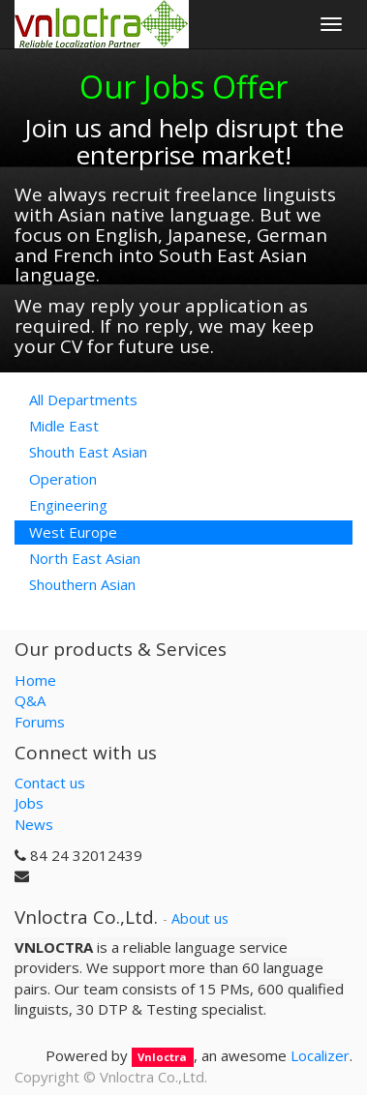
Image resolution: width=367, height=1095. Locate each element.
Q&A (30, 700)
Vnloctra (162, 1057)
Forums (40, 721)
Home (35, 680)
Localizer (320, 1055)
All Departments (83, 399)
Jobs (29, 803)
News (34, 824)
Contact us (50, 782)
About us (200, 918)
